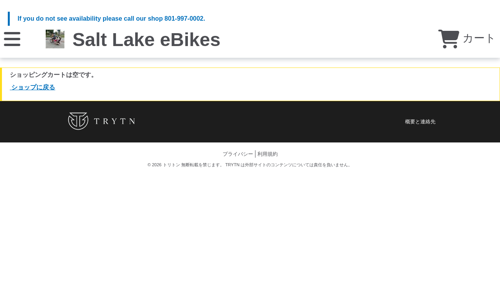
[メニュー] (12, 38)
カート (467, 38)
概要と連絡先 (420, 121)
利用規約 (267, 154)
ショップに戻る (32, 87)
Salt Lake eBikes (146, 39)
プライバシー (238, 154)
